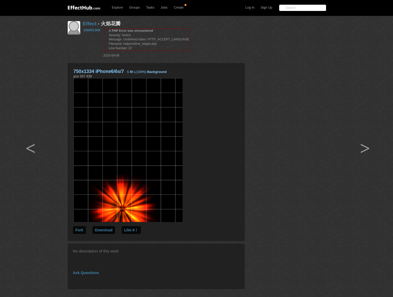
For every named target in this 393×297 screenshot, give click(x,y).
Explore (117, 7)
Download (104, 230)
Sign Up (266, 7)
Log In (249, 7)
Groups (134, 7)
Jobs (164, 7)
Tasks (150, 7)
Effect (90, 23)
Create (179, 7)
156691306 (91, 30)
